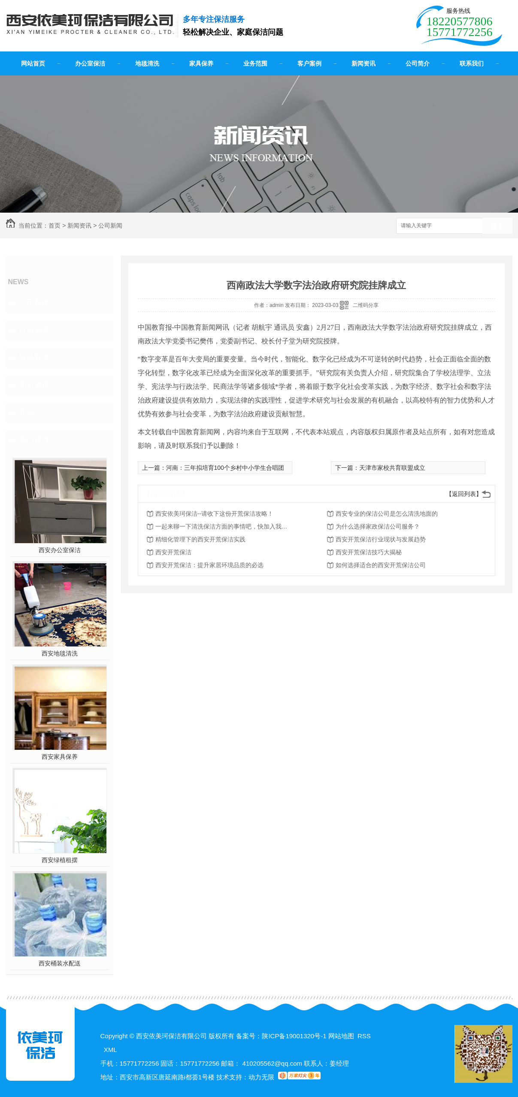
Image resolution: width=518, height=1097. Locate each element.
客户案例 (309, 63)
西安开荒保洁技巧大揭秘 (369, 552)
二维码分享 (366, 305)
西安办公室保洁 (60, 550)
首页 (54, 225)
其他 (26, 413)
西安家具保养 (60, 756)
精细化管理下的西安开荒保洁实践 (200, 539)
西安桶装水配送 (60, 963)
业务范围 (255, 63)
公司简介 (418, 63)
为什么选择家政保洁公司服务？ (378, 526)
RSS (364, 1036)
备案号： (249, 1036)
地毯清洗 (147, 63)
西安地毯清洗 (60, 653)
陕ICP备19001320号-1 (294, 1036)
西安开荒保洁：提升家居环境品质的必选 (209, 565)
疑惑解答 (34, 358)
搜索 (497, 226)
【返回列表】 (464, 493)
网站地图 (341, 1036)
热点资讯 (34, 385)
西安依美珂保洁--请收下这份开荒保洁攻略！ (214, 513)
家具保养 (201, 63)
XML (110, 1049)
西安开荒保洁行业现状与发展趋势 (381, 539)
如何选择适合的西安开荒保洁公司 (381, 565)
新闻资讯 (363, 63)
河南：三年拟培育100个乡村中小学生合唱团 (225, 467)
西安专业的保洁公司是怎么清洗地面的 (387, 513)
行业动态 (34, 330)
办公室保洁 (90, 63)
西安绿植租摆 (60, 860)
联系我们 (472, 63)
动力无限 (261, 1077)
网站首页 (33, 63)
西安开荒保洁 (173, 552)
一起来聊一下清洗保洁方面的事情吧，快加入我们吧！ (224, 526)
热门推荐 (34, 440)
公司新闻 (110, 225)
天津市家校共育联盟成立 (392, 467)
